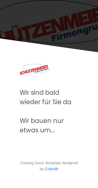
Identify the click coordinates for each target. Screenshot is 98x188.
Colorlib (51, 169)
